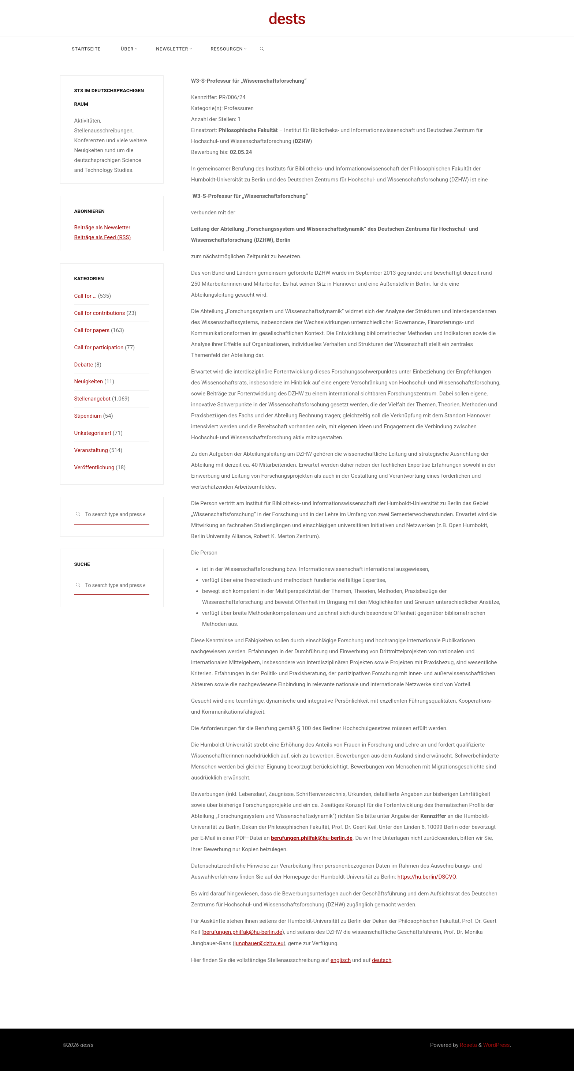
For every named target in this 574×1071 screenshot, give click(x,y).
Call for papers (92, 329)
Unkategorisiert (93, 430)
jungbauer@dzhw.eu (259, 942)
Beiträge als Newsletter (102, 227)
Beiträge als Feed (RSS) (102, 237)
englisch (340, 958)
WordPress (496, 1043)
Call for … (85, 296)
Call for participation (99, 346)
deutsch (381, 958)
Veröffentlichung (94, 464)
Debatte (83, 363)
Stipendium (88, 413)
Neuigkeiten (88, 380)
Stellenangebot (92, 397)
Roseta (468, 1043)
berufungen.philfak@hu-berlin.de (312, 838)
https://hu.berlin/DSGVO (426, 876)
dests (287, 19)
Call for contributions (100, 312)
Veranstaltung (91, 447)
